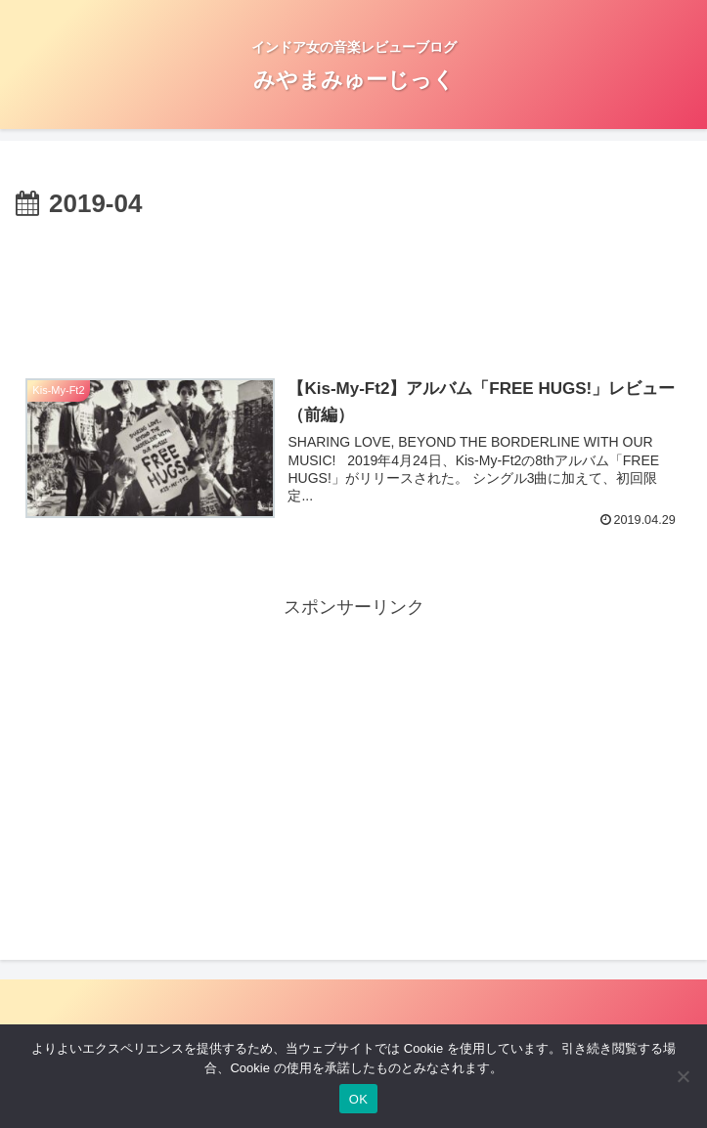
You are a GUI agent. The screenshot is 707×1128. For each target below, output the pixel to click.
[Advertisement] (353, 284)
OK (358, 1099)
